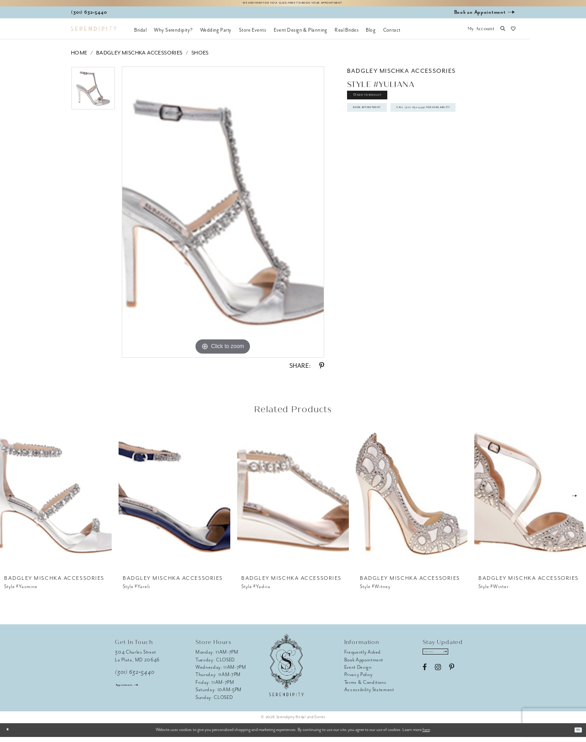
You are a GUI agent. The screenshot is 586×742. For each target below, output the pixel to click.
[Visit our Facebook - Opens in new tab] (425, 677)
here (426, 734)
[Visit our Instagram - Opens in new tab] (438, 677)
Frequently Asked (362, 657)
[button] (480, 34)
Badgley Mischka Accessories (139, 57)
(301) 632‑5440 (135, 676)
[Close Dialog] (10, 735)
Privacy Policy (358, 679)
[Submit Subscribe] (462, 659)
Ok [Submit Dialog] (575, 734)
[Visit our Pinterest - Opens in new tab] (451, 677)
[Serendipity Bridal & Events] (93, 33)
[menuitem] (140, 34)
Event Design (358, 672)
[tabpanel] (93, 96)
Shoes (200, 57)
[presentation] (56, 500)
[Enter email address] (446, 659)
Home (79, 57)
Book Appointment (382, 127)
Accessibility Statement (369, 695)
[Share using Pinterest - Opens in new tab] (321, 371)
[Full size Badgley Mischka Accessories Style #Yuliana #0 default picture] (223, 217)
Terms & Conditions (365, 687)
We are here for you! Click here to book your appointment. (293, 5)
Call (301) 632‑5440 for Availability (405, 148)
